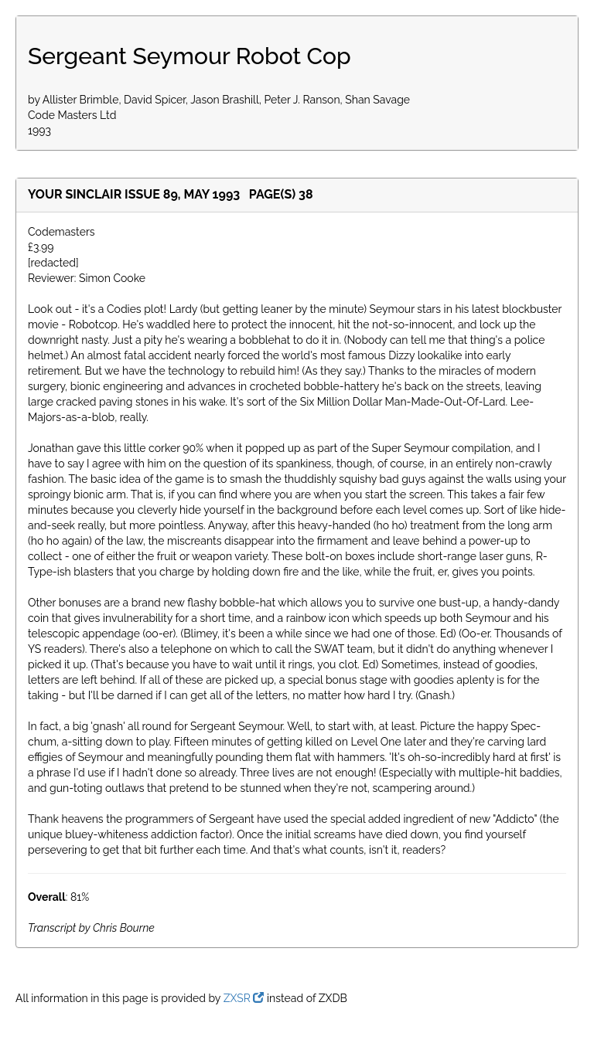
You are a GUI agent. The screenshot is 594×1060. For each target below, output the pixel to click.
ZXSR (244, 998)
